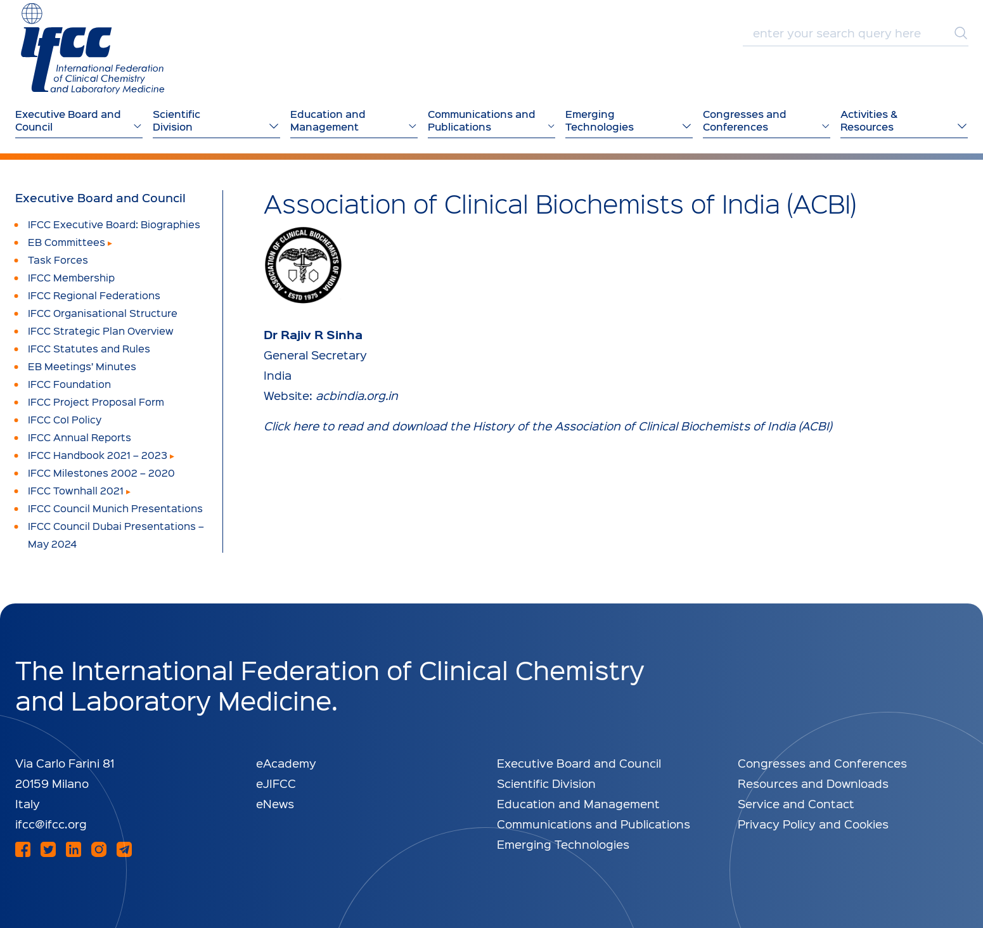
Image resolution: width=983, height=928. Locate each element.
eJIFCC (276, 783)
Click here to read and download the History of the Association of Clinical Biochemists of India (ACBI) (548, 426)
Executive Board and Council (100, 197)
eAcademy (286, 763)
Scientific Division (546, 783)
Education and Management (578, 803)
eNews (275, 803)
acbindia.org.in (357, 395)
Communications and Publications (593, 824)
